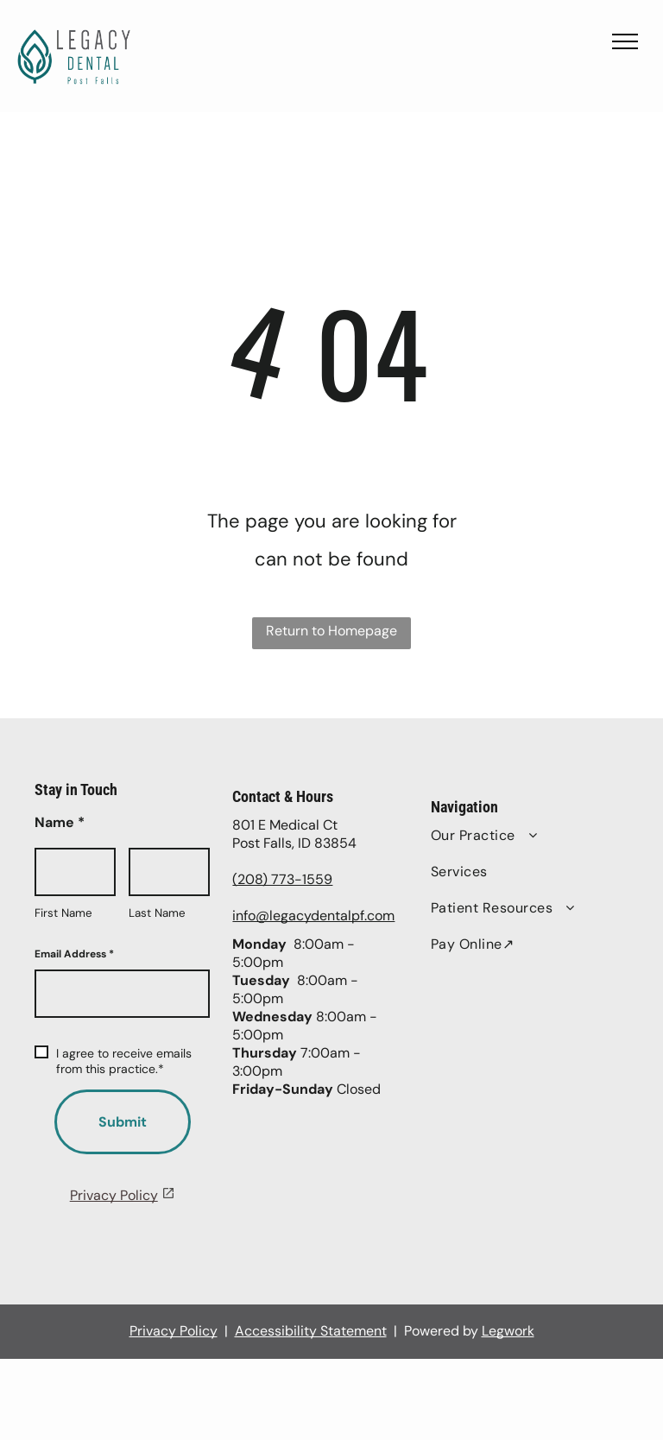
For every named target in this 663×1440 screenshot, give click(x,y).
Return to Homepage (331, 631)
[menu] (625, 41)
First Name (63, 913)
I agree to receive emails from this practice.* (113, 1061)
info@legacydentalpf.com (313, 915)
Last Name (157, 913)
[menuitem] (512, 836)
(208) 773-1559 (282, 879)
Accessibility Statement (311, 1331)
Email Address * (74, 954)
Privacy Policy (114, 1195)
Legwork (508, 1331)
